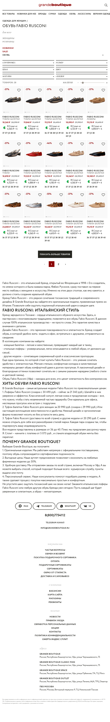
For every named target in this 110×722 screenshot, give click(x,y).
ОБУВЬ (52, 55)
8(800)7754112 (55, 515)
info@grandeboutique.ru (55, 528)
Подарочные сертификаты (55, 565)
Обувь (72, 14)
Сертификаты (55, 568)
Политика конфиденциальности (55, 635)
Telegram (44, 506)
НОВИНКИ (8, 48)
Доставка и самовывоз (55, 576)
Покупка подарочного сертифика (55, 557)
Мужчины (8, 41)
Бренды (42, 14)
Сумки (52, 14)
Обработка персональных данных (55, 624)
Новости (55, 616)
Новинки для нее (26, 14)
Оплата (55, 561)
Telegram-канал (55, 522)
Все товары (8, 14)
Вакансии (55, 591)
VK (87, 506)
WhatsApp (68, 506)
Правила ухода (55, 620)
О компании (55, 584)
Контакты (55, 631)
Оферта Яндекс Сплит (55, 639)
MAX (23, 506)
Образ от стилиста (55, 572)
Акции (55, 628)
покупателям (55, 544)
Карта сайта (55, 594)
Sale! (5, 51)
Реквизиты (55, 602)
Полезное (55, 610)
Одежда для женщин (14, 21)
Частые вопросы (55, 550)
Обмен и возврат (55, 553)
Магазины (55, 598)
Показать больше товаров (55, 254)
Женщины (8, 38)
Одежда (62, 14)
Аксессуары (84, 14)
